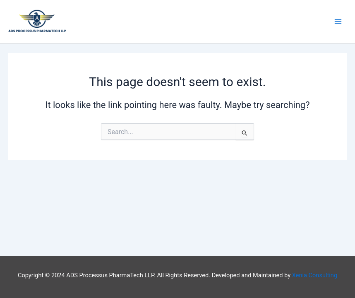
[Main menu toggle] (338, 22)
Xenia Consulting (314, 275)
